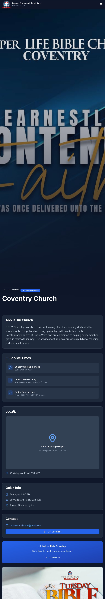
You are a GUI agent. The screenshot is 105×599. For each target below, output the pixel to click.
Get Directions (52, 532)
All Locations (11, 290)
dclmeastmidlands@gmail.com (25, 525)
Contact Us (52, 557)
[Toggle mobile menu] (101, 4)
